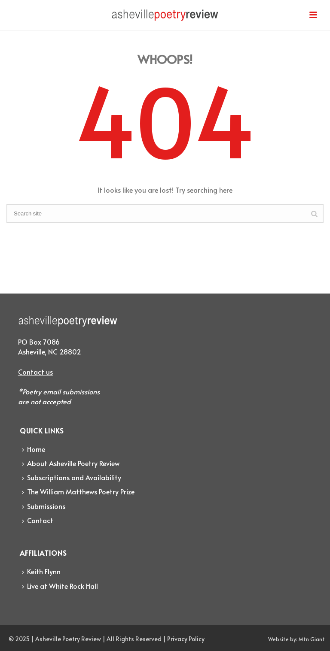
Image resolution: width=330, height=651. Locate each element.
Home (33, 449)
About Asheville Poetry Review (70, 463)
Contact (37, 520)
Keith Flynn (41, 571)
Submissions (43, 506)
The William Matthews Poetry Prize (78, 491)
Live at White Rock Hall (60, 585)
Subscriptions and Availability (71, 477)
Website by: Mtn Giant (296, 639)
